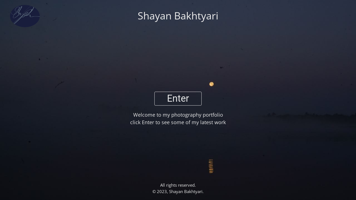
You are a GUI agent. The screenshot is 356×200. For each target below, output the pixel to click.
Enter (178, 98)
